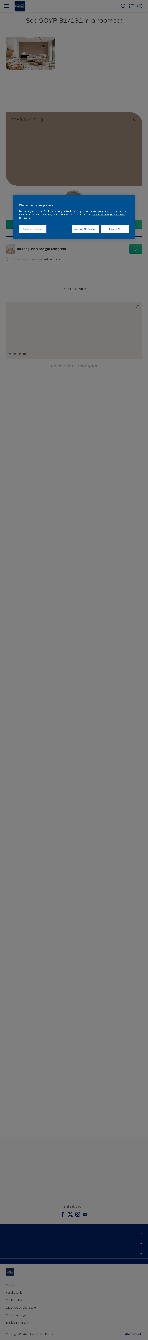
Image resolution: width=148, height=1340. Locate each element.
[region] (74, 217)
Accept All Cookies (85, 228)
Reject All (115, 228)
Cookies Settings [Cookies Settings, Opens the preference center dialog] (33, 228)
